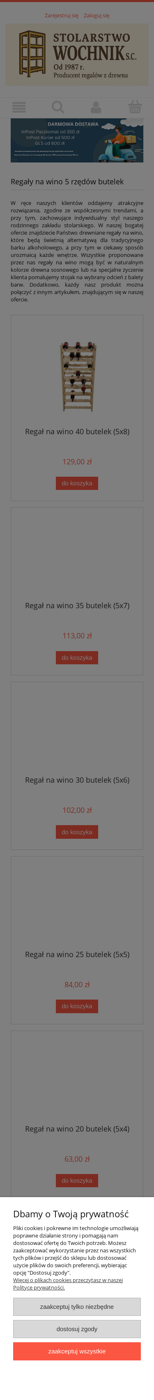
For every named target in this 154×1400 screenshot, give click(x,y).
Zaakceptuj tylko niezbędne (77, 1306)
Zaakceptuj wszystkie (77, 1351)
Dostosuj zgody (77, 1328)
